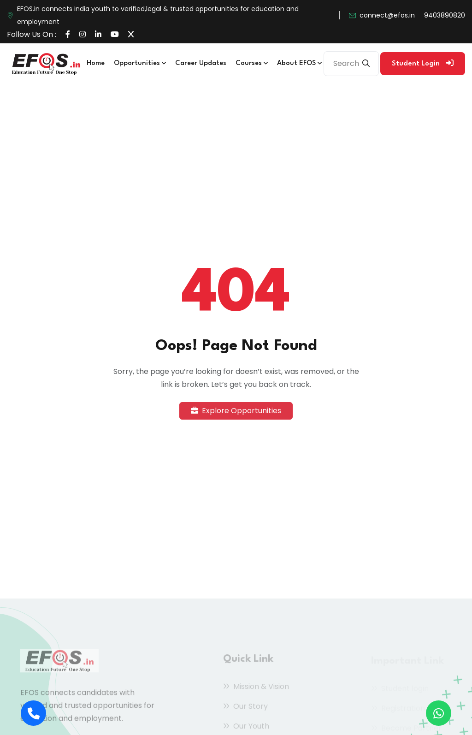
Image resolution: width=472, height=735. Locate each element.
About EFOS (299, 63)
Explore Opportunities (236, 410)
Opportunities (140, 63)
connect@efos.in (387, 15)
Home (96, 63)
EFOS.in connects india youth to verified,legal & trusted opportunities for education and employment (158, 15)
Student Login (423, 63)
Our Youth (246, 728)
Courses (252, 63)
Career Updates (200, 63)
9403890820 (444, 15)
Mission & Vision (256, 688)
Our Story (245, 708)
